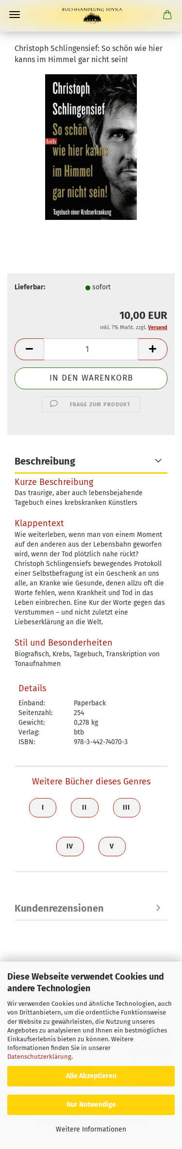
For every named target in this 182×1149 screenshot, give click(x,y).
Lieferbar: (30, 287)
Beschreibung (45, 461)
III (126, 807)
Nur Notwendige (91, 1104)
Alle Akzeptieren (91, 1076)
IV (69, 846)
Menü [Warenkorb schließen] (14, 14)
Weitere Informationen (91, 1129)
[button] (29, 349)
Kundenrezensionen (59, 908)
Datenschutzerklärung (39, 1056)
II (84, 807)
